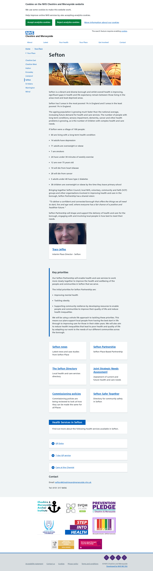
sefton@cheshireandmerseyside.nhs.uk (73, 482)
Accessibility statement (34, 564)
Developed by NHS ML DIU (117, 566)
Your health (63, 42)
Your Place (83, 42)
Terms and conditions (90, 564)
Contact (123, 42)
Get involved (104, 42)
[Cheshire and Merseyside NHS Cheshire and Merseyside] (39, 34)
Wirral (28, 92)
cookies (124, 31)
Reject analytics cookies (68, 22)
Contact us (51, 564)
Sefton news (59, 346)
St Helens (29, 84)
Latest (45, 42)
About (29, 42)
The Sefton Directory (64, 368)
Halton (28, 68)
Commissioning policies (66, 393)
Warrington (30, 88)
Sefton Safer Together (106, 393)
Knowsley (29, 72)
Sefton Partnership (104, 346)
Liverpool (29, 76)
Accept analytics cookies (38, 22)
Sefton (28, 80)
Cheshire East (31, 60)
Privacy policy (73, 564)
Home (28, 49)
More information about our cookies (101, 22)
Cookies (61, 564)
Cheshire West (31, 64)
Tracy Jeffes (59, 249)
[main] (76, 274)
